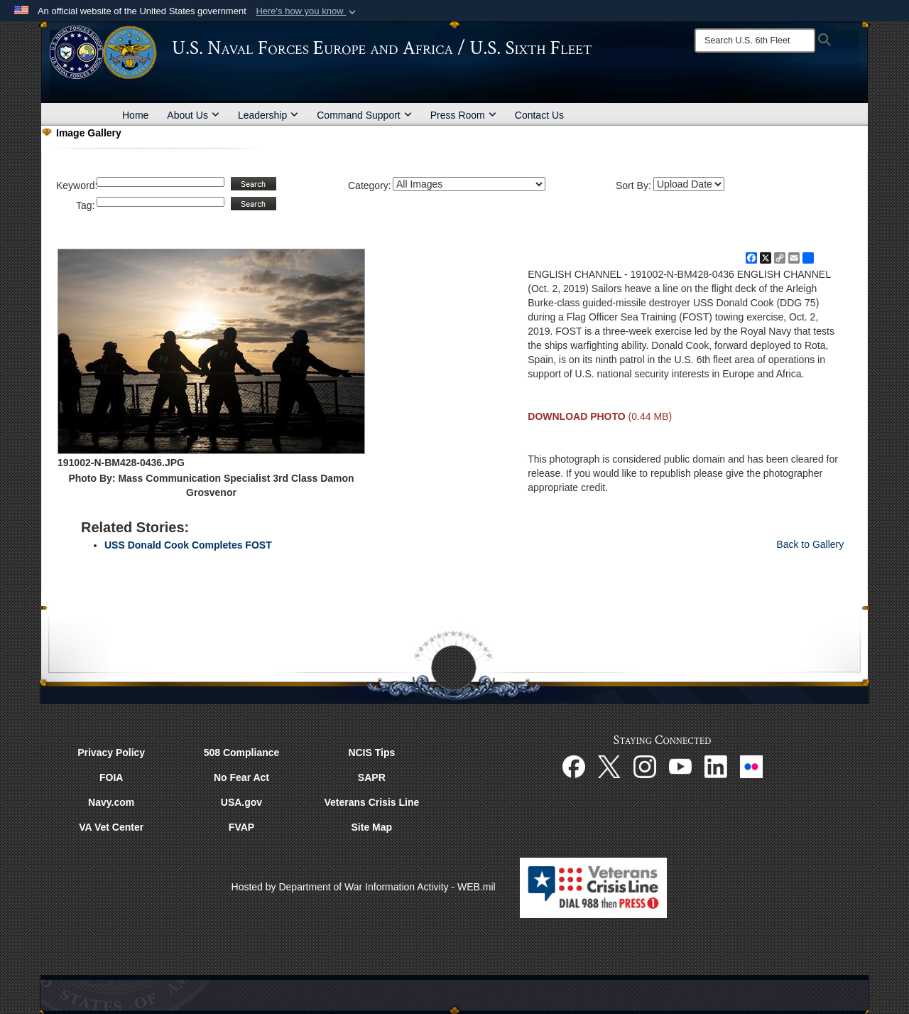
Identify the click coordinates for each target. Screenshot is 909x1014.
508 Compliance (242, 752)
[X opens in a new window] (609, 765)
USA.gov (241, 802)
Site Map (372, 827)
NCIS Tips (371, 752)
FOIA (111, 777)
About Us (193, 115)
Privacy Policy (111, 752)
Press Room (463, 115)
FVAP (241, 827)
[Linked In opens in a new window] (715, 765)
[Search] (755, 40)
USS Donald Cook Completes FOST (188, 545)
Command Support (364, 115)
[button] (307, 11)
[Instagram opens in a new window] (644, 765)
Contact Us (539, 115)
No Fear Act (241, 777)
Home (135, 115)
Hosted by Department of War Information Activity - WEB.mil (364, 886)
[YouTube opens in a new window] (680, 765)
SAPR (372, 777)
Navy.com (111, 802)
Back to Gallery (810, 544)
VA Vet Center (111, 827)
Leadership (268, 115)
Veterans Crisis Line (371, 802)
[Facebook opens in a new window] (573, 765)
